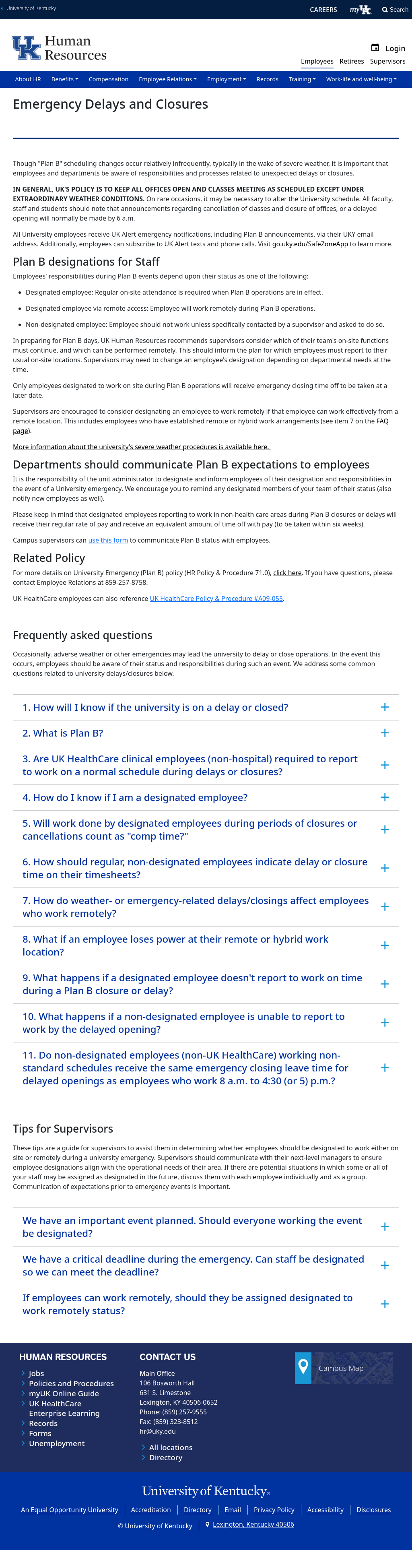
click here (287, 572)
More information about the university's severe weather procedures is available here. (142, 446)
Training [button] (300, 79)
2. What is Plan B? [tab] (63, 732)
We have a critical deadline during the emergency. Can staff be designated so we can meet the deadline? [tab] (194, 1265)
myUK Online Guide (64, 1393)
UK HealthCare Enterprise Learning (64, 1408)
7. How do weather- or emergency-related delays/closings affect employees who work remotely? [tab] (196, 907)
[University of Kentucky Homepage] (206, 1491)
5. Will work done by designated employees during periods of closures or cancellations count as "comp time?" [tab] (190, 829)
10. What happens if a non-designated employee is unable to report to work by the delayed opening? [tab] (184, 1022)
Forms (40, 1433)
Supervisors (388, 61)
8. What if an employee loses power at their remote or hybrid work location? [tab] (175, 945)
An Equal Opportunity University (69, 1509)
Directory (165, 1457)
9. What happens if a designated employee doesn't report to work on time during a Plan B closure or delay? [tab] (192, 984)
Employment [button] (224, 79)
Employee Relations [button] (165, 79)
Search (399, 9)
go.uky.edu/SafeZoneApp (310, 243)
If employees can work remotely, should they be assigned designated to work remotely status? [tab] (188, 1304)
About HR (28, 79)
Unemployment (57, 1443)
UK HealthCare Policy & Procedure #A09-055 (216, 598)
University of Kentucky (31, 8)
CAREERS (323, 9)
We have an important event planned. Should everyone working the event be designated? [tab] (192, 1227)
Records (267, 79)
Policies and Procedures (71, 1383)
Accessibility (325, 1509)
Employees (317, 61)
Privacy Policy (274, 1509)
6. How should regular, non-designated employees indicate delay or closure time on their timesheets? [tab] (195, 868)
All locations (171, 1447)
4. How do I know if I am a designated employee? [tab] (135, 797)
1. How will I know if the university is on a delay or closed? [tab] (155, 707)
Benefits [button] (63, 79)
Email (233, 1509)
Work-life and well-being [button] (359, 79)
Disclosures (373, 1509)
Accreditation (151, 1509)
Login (395, 48)
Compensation (109, 79)
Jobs (36, 1373)
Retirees (352, 61)
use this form (108, 540)
